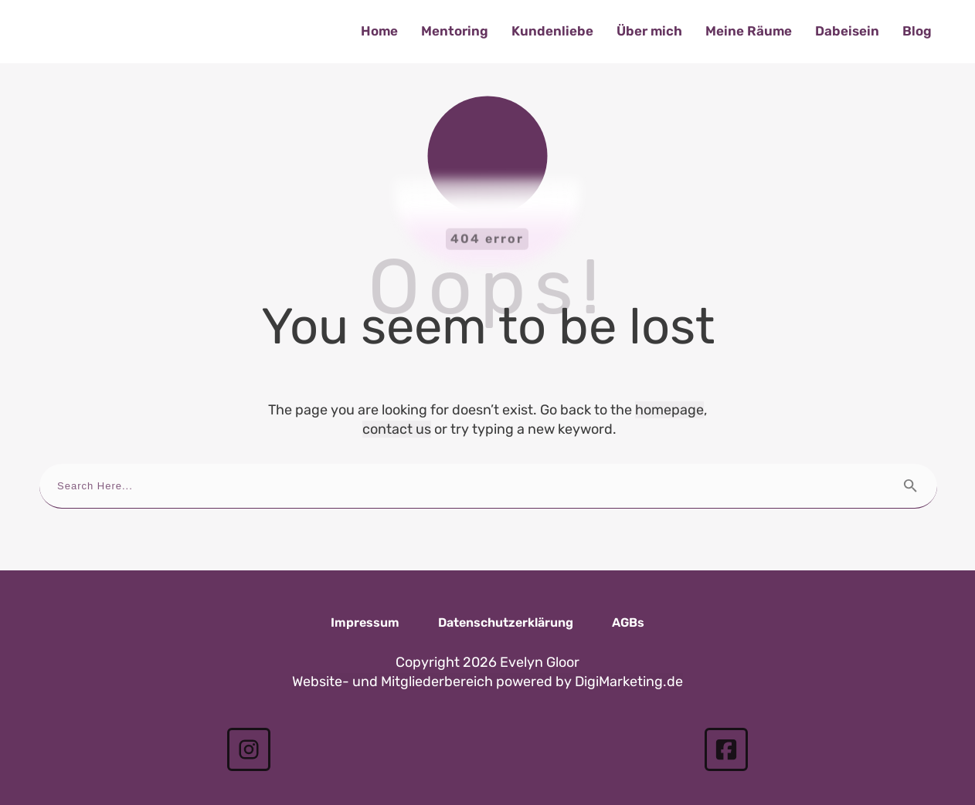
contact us (396, 405)
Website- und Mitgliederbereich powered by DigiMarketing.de (487, 658)
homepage (669, 385)
